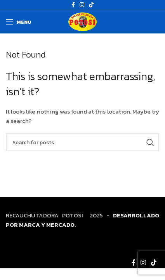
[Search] (82, 142)
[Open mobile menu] (18, 22)
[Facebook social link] (133, 262)
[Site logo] (82, 21)
